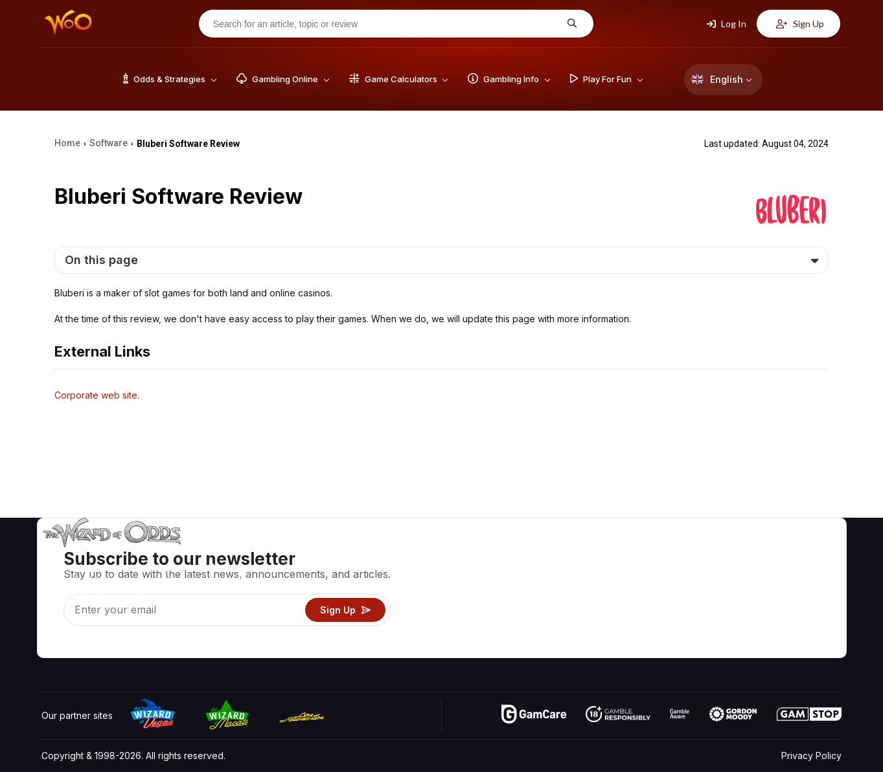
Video (804, 553)
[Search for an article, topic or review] (386, 24)
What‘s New (746, 609)
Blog (800, 572)
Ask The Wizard (618, 647)
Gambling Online (618, 628)
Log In (726, 23)
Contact (737, 572)
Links (731, 591)
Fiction (805, 609)
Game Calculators (621, 572)
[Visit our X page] (81, 645)
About (733, 553)
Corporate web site (95, 395)
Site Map (810, 591)
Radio (733, 628)
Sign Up (800, 23)
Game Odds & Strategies (636, 553)
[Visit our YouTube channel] (52, 645)
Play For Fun (610, 609)
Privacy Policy (811, 755)
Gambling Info (613, 591)
